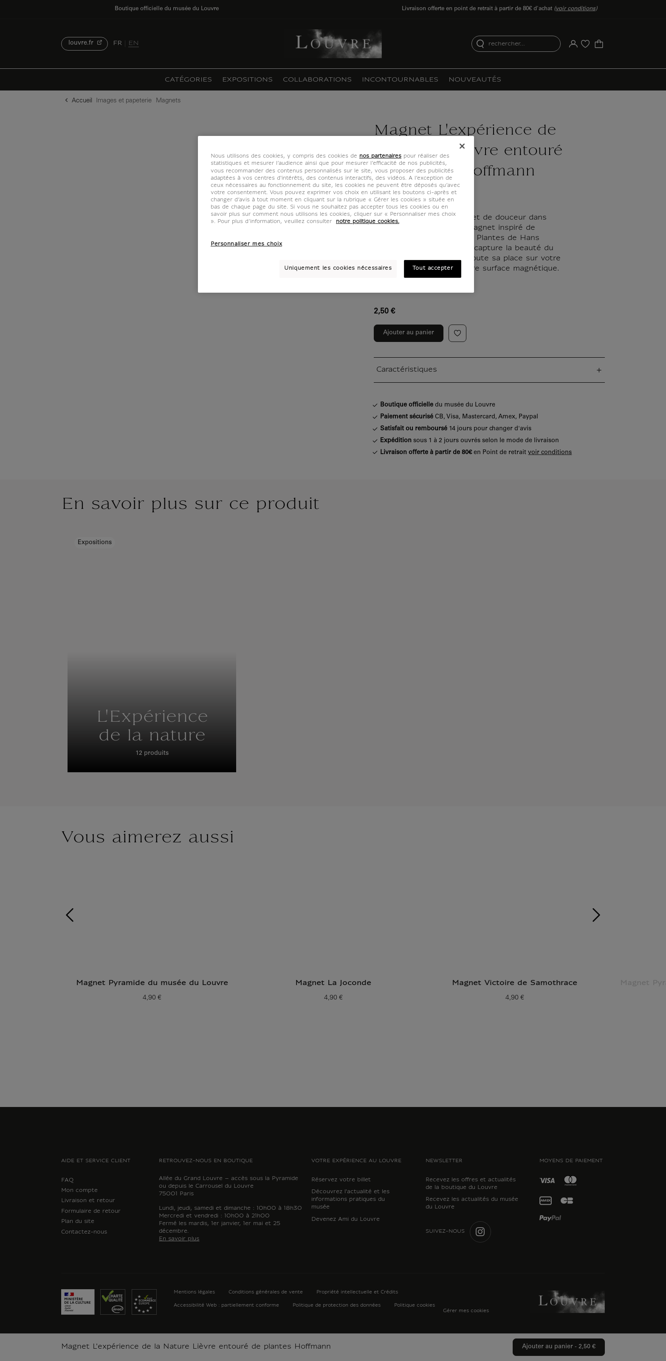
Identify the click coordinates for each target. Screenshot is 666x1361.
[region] (336, 214)
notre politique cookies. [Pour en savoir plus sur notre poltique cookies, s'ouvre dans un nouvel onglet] (367, 221)
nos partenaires (380, 156)
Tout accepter (432, 268)
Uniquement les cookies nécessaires (338, 268)
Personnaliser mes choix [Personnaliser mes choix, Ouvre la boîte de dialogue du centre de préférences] (246, 244)
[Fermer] (462, 146)
